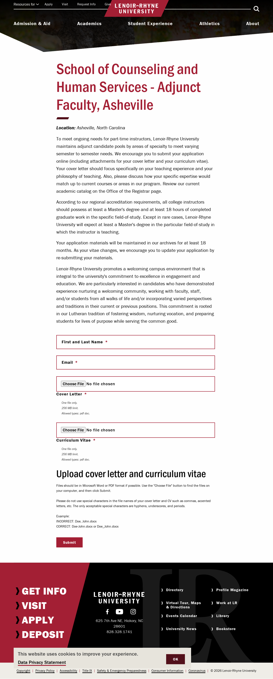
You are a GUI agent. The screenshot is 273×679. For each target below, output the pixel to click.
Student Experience (150, 23)
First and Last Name (83, 342)
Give (108, 4)
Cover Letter (69, 394)
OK (175, 659)
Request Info (86, 4)
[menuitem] (32, 24)
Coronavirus (197, 670)
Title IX (87, 670)
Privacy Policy (45, 670)
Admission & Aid (32, 23)
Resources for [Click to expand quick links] (26, 4)
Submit (69, 542)
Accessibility (68, 670)
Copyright (23, 670)
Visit (65, 4)
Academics (89, 23)
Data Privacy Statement (42, 662)
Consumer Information (167, 670)
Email (68, 362)
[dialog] (102, 658)
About (252, 23)
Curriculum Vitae (74, 440)
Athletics (209, 23)
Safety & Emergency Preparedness (121, 670)
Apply (49, 4)
